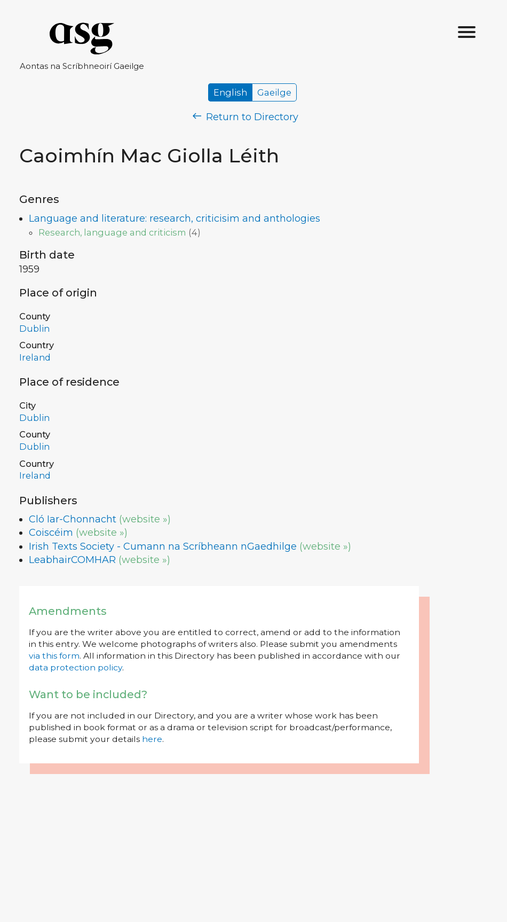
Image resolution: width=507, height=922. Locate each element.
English (230, 92)
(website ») (145, 519)
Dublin (34, 328)
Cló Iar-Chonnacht (72, 519)
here (152, 739)
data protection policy (75, 667)
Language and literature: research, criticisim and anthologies (174, 218)
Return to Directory (245, 117)
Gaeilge (274, 92)
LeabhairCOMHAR (72, 560)
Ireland (35, 357)
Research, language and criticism (112, 232)
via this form (54, 656)
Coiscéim (51, 532)
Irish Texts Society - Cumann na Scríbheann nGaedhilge (163, 546)
